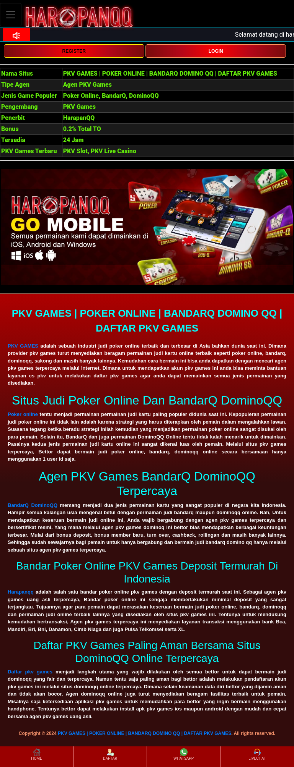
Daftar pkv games (30, 672)
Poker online (23, 414)
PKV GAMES (23, 346)
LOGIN (216, 51)
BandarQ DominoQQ (32, 505)
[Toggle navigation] (10, 14)
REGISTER (74, 51)
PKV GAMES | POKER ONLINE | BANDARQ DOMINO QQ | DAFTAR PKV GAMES (144, 733)
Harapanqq (21, 592)
